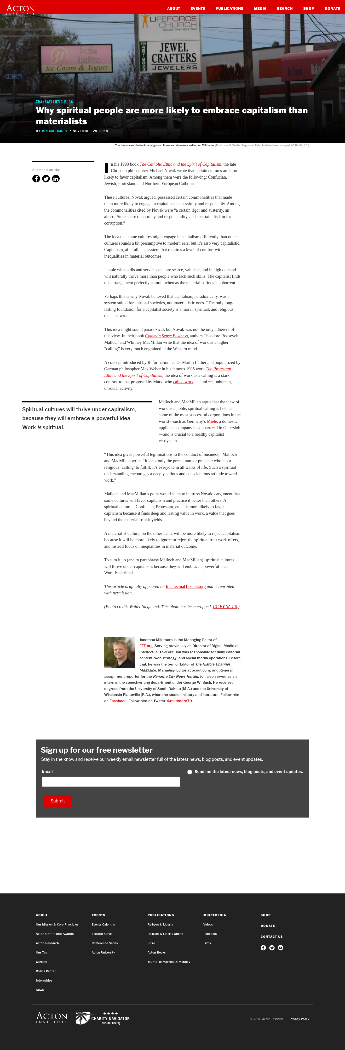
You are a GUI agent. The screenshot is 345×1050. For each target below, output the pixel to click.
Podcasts (210, 933)
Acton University (103, 952)
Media (260, 8)
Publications (229, 8)
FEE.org (146, 645)
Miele (212, 421)
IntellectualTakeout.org (186, 586)
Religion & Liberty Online (165, 933)
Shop (308, 8)
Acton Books (157, 952)
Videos (208, 924)
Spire (151, 943)
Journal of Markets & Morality (169, 962)
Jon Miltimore (55, 131)
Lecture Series (102, 933)
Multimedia (214, 915)
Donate (332, 8)
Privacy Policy (299, 1019)
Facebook (117, 700)
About (173, 8)
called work (183, 381)
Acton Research (47, 943)
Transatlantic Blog (54, 102)
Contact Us (272, 936)
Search (285, 8)
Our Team (43, 952)
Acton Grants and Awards (55, 933)
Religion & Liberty (160, 924)
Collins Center (46, 971)
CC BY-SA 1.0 (225, 606)
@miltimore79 (179, 700)
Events (197, 8)
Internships (44, 980)
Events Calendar (103, 924)
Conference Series (105, 943)
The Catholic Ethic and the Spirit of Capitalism (180, 164)
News (40, 990)
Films (207, 943)
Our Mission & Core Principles (57, 924)
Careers (41, 962)
